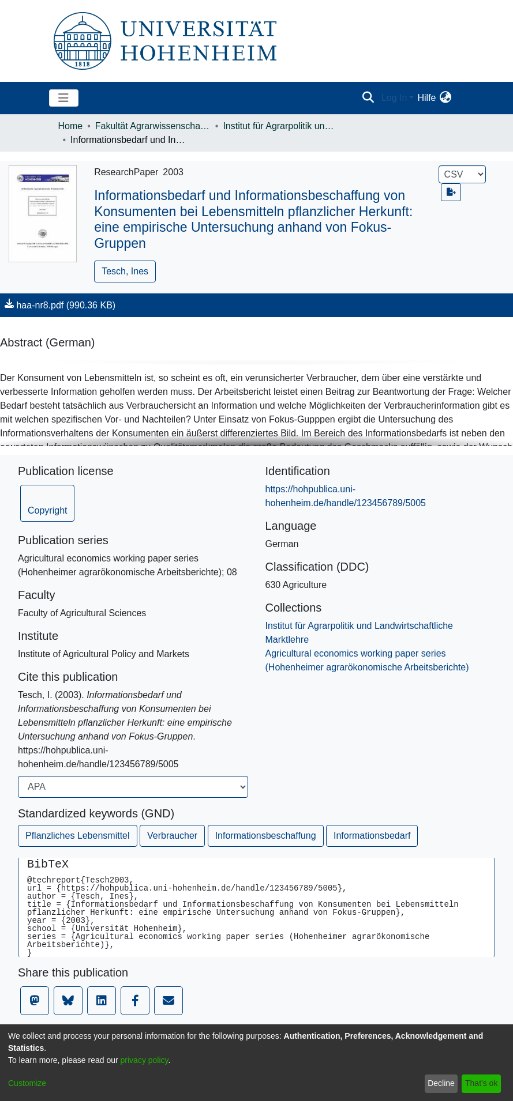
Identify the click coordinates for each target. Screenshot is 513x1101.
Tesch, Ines (125, 271)
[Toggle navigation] (63, 98)
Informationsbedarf (372, 835)
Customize (27, 1083)
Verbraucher (172, 835)
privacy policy (144, 1060)
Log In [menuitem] (394, 98)
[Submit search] (368, 98)
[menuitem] (446, 98)
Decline (441, 1083)
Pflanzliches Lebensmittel (77, 835)
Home (70, 126)
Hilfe (426, 98)
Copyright (47, 510)
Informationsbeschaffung (265, 835)
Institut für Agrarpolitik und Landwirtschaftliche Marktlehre (280, 126)
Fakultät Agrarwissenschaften (153, 126)
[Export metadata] (451, 192)
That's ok (481, 1083)
